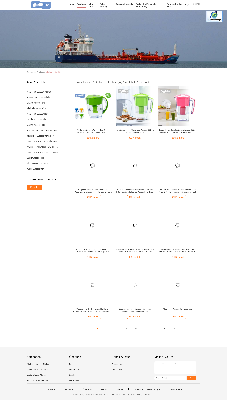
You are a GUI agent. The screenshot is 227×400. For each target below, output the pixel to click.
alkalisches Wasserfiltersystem (40, 136)
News (104, 389)
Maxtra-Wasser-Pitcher (37, 103)
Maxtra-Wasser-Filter (36, 125)
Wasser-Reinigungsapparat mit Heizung (43, 147)
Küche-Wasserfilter (35, 169)
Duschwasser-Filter (35, 158)
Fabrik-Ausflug (103, 5)
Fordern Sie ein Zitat (174, 5)
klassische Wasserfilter (37, 119)
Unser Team (74, 380)
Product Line (117, 364)
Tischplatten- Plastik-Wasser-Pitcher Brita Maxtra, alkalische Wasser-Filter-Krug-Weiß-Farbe (177, 250)
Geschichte (74, 369)
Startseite (50, 389)
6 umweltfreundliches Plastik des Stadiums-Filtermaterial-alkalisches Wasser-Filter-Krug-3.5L (135, 190)
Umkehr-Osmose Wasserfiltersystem (43, 141)
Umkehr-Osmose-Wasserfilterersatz (43, 152)
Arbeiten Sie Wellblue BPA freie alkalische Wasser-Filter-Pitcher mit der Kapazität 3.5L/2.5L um (92, 250)
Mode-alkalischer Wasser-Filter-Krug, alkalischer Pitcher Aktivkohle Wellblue (93, 131)
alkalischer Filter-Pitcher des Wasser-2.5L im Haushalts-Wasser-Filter (135, 131)
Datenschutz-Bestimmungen (147, 389)
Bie (70, 364)
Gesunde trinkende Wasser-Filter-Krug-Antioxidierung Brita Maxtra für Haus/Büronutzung (135, 310)
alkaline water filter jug (55, 72)
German (196, 4)
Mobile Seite (176, 389)
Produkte (81, 4)
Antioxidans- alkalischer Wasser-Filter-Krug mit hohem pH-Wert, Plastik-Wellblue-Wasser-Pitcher (135, 250)
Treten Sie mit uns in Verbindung (146, 5)
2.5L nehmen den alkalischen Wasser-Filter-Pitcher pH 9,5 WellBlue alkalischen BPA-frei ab (177, 131)
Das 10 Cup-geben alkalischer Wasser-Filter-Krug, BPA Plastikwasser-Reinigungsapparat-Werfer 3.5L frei (177, 190)
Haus (71, 4)
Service (72, 375)
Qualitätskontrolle (124, 4)
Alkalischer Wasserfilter (37, 114)
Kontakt (34, 187)
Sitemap (120, 389)
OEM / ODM (117, 369)
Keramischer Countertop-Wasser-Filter (43, 130)
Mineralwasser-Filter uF (37, 163)
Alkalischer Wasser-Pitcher (39, 92)
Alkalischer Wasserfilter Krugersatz (177, 309)
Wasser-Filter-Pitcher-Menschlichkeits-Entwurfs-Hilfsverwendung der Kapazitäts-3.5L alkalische (92, 310)
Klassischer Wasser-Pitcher (39, 97)
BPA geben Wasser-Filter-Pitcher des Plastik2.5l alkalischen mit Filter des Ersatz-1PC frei (92, 190)
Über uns (91, 5)
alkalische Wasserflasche (38, 108)
